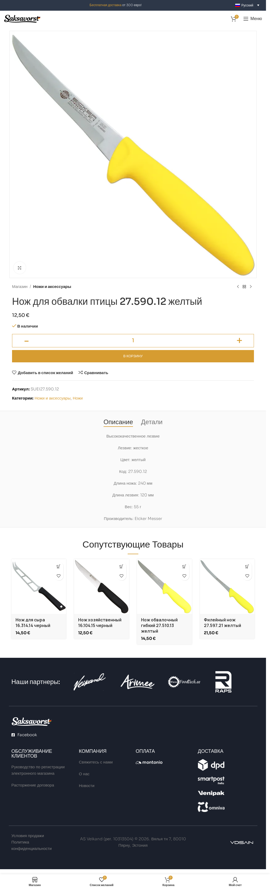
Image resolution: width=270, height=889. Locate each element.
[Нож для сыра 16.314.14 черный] (39, 586)
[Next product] (251, 287)
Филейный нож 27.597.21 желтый (222, 622)
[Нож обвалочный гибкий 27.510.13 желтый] (164, 586)
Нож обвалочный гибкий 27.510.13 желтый (159, 625)
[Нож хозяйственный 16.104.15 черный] (101, 586)
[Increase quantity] (240, 340)
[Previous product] (238, 287)
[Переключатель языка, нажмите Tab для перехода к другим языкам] (247, 5)
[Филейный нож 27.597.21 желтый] (227, 586)
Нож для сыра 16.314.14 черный (33, 622)
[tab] (118, 422)
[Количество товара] (132, 340)
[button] (58, 566)
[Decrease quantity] (26, 340)
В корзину (133, 356)
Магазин (20, 286)
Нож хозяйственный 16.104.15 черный (99, 622)
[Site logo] (22, 18)
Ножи (78, 398)
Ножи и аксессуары (52, 286)
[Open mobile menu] (253, 18)
